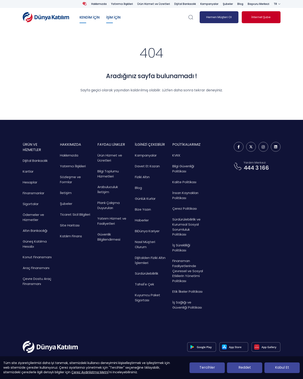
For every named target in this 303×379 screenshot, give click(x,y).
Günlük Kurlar (145, 198)
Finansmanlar (33, 193)
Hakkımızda (99, 4)
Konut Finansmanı (37, 257)
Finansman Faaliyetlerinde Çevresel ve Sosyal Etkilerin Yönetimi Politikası (187, 270)
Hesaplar (30, 182)
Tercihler (207, 367)
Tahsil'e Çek (144, 284)
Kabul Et (282, 367)
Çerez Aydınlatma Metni (89, 372)
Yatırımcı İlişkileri (122, 4)
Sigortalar (31, 204)
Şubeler (228, 4)
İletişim (66, 192)
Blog (240, 4)
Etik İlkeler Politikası (187, 291)
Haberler (142, 220)
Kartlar (28, 171)
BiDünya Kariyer (147, 231)
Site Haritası (70, 225)
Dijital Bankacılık (185, 4)
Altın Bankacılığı (35, 230)
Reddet (244, 367)
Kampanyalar (209, 4)
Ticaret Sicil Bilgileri (75, 214)
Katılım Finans (71, 236)
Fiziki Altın (142, 177)
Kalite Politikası (184, 182)
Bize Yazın (143, 209)
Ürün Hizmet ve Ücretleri (153, 4)
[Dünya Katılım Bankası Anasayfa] (46, 17)
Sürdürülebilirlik (146, 273)
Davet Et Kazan (147, 166)
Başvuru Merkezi (258, 4)
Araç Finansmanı (36, 268)
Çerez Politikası (184, 208)
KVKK (176, 155)
